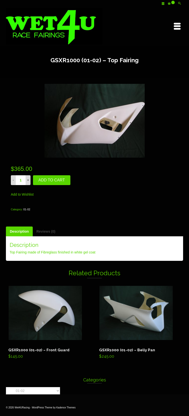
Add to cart (51, 180)
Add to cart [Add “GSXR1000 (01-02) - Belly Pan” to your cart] (139, 323)
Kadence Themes (66, 407)
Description (19, 231)
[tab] (19, 231)
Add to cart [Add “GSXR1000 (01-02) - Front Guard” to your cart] (48, 323)
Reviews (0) (45, 231)
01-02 (26, 209)
